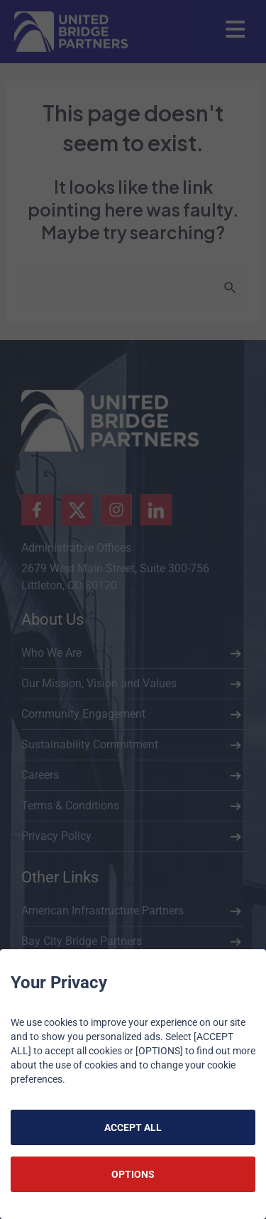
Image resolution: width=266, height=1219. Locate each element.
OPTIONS (133, 1174)
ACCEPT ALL (133, 1127)
